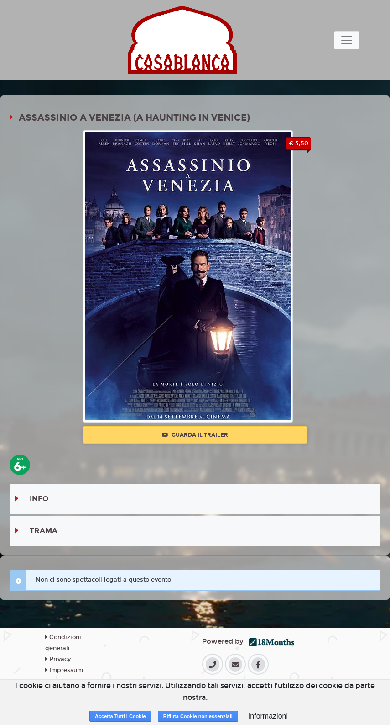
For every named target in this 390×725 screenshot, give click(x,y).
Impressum (64, 670)
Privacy (58, 659)
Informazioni (268, 716)
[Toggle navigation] (346, 40)
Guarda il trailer (195, 435)
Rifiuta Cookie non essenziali (198, 716)
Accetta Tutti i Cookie (120, 716)
